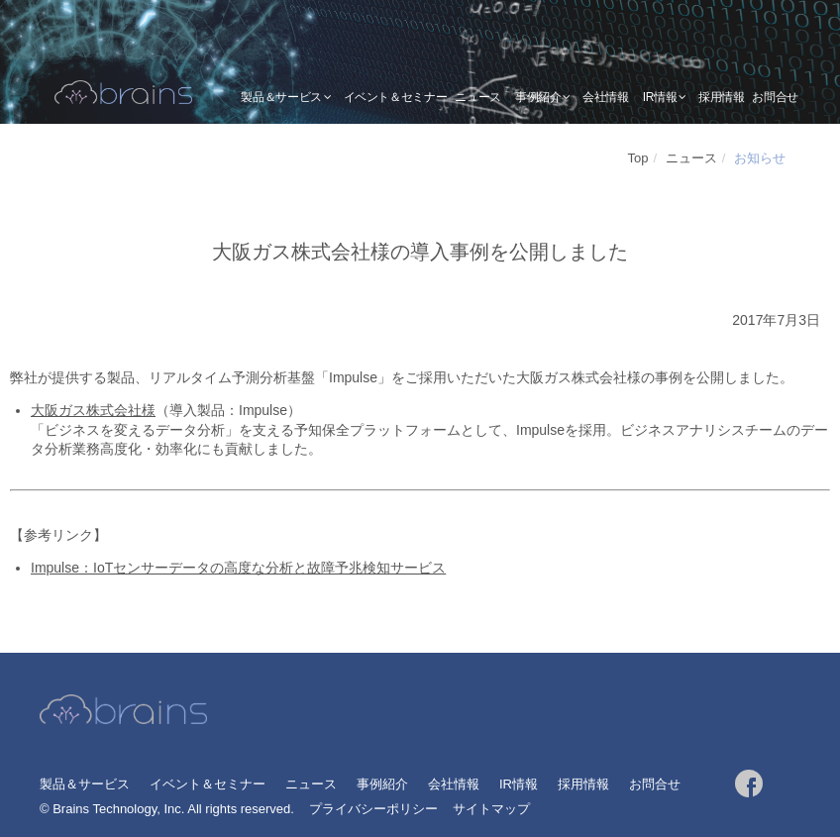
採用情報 (721, 97)
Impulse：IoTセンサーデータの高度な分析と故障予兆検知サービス (238, 567)
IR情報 (660, 97)
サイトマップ (491, 808)
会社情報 (605, 97)
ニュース (478, 97)
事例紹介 (538, 97)
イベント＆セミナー (396, 97)
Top (638, 158)
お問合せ (775, 97)
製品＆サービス (281, 97)
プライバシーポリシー (373, 808)
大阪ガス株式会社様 (93, 410)
